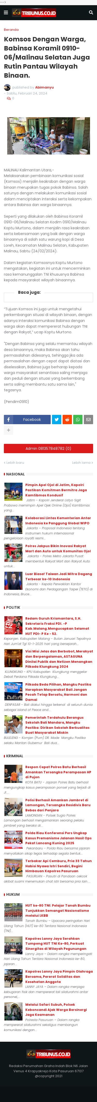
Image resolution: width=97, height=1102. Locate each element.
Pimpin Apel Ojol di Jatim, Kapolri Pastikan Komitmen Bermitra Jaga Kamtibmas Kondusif (56, 490)
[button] (6, 13)
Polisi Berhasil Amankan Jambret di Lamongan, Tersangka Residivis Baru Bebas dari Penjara (58, 805)
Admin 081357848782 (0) (48, 448)
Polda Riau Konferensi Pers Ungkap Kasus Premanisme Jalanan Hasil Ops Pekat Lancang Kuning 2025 (58, 838)
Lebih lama (81, 462)
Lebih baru (15, 462)
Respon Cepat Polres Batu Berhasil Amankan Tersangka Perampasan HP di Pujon (58, 772)
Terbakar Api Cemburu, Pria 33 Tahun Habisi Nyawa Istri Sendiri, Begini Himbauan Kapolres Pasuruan (58, 866)
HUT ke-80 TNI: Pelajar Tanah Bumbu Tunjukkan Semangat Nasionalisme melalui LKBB (58, 910)
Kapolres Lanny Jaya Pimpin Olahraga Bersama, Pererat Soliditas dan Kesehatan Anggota (59, 976)
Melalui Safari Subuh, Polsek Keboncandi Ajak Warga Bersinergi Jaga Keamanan (56, 1009)
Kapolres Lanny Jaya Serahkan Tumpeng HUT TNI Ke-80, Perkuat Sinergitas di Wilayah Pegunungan (55, 943)
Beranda (11, 29)
